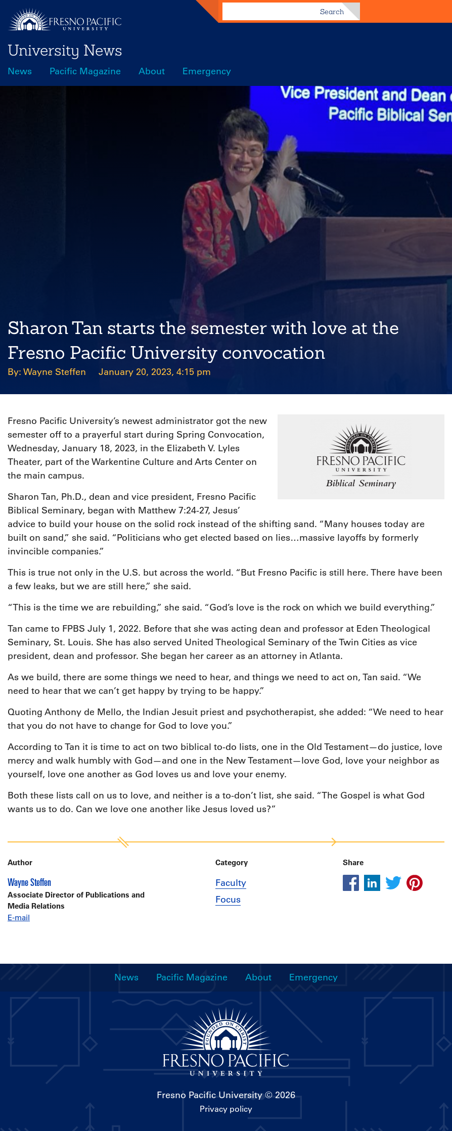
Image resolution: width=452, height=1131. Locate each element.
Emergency (207, 71)
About (152, 71)
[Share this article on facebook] (351, 883)
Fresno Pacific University (209, 1095)
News (20, 71)
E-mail (19, 917)
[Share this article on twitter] (393, 883)
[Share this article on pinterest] (414, 883)
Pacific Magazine (85, 71)
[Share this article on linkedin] (372, 883)
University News (65, 50)
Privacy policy (226, 1109)
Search (332, 11)
